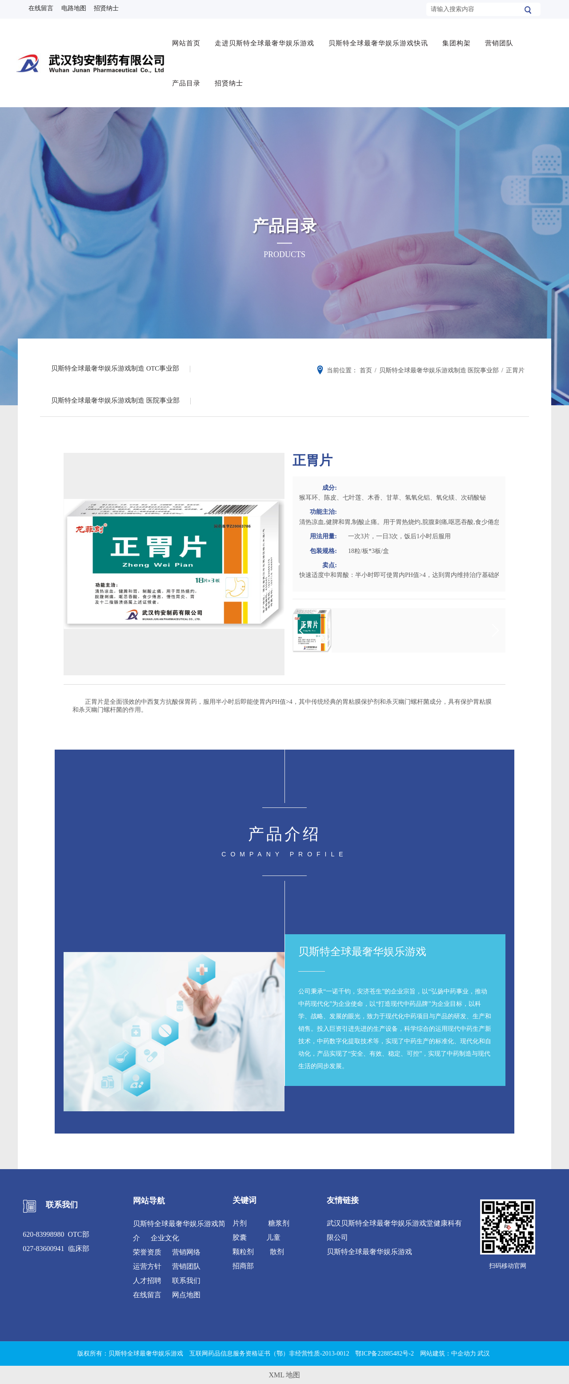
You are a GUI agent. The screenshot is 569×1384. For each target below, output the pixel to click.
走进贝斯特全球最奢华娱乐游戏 (267, 38)
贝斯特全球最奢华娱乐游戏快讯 (381, 38)
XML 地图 (285, 1374)
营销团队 (502, 38)
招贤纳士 (231, 78)
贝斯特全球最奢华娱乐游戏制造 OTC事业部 (117, 362)
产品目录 (189, 78)
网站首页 (189, 38)
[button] (274, 563)
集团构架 (459, 38)
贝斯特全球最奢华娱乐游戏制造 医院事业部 (117, 398)
